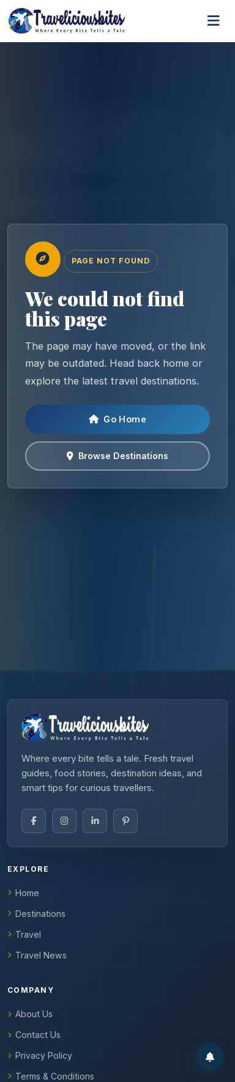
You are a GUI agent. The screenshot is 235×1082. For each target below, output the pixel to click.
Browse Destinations (117, 456)
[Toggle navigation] (213, 21)
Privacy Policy (39, 1055)
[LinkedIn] (95, 821)
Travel (24, 934)
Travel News (37, 955)
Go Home (117, 419)
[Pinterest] (125, 821)
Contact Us (34, 1034)
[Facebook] (33, 821)
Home (23, 893)
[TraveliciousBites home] (117, 727)
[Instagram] (64, 821)
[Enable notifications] (210, 1057)
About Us (30, 1014)
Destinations (36, 913)
